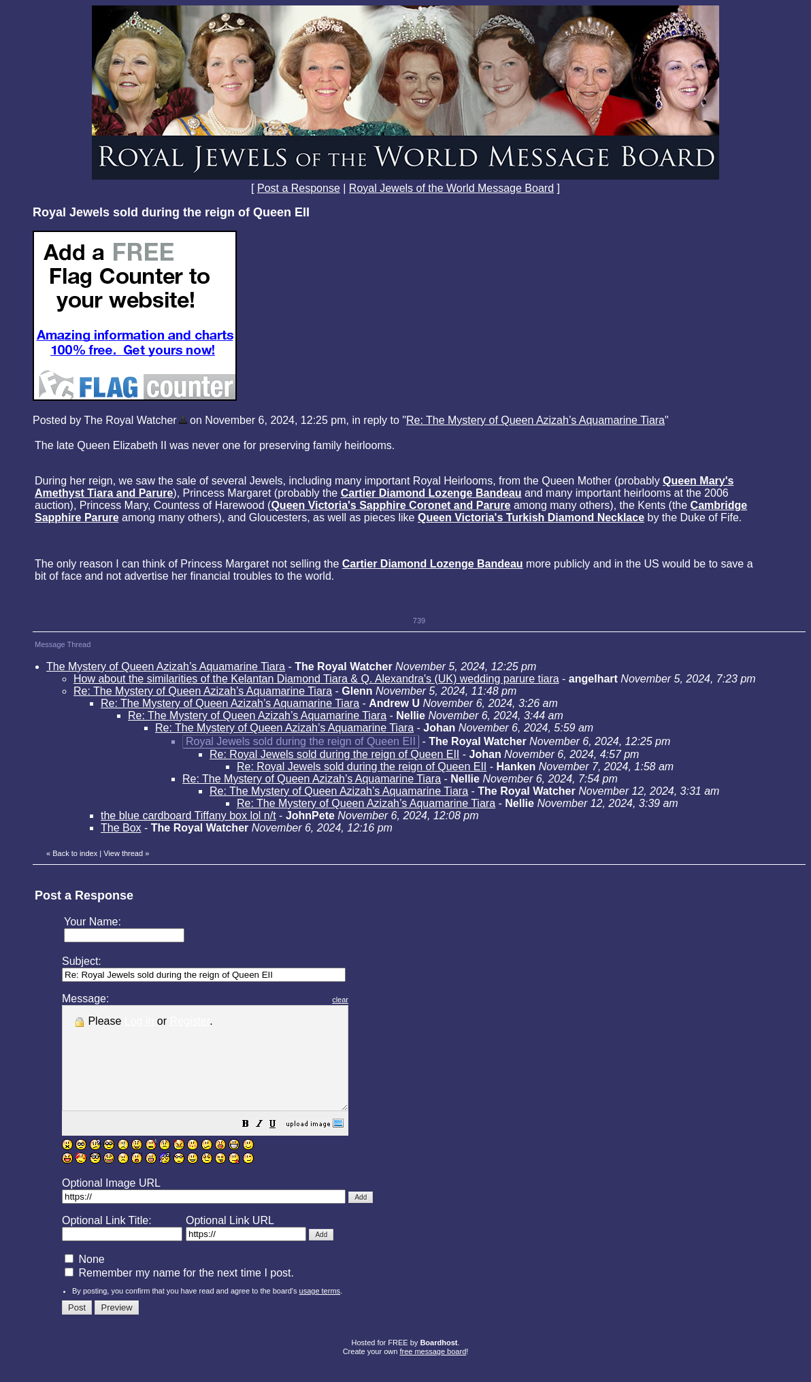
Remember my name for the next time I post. (179, 1293)
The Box (121, 828)
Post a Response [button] (298, 188)
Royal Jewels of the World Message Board (451, 188)
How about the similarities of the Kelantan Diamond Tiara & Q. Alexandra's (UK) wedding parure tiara (316, 679)
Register (190, 1021)
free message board (432, 1372)
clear (374, 1000)
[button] (279, 1145)
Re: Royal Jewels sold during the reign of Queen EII (334, 754)
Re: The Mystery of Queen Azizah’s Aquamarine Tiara (535, 420)
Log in (139, 1021)
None (85, 1279)
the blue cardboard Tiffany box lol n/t (188, 815)
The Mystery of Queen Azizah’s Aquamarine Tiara (165, 666)
